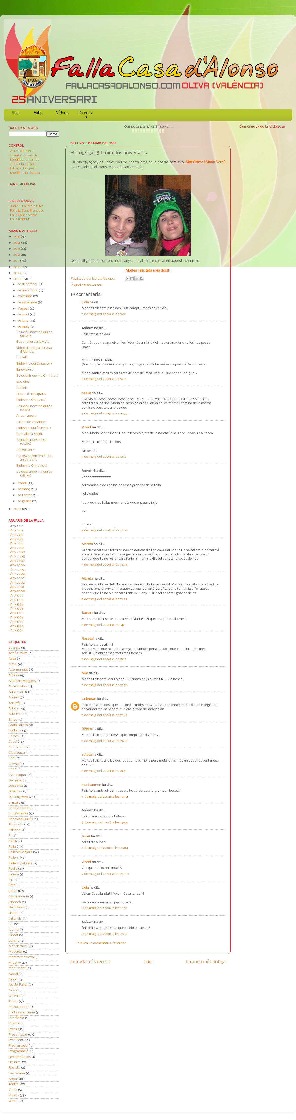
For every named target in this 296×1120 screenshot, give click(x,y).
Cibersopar (17, 753)
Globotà (15, 902)
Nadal (13, 974)
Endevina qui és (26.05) (34, 364)
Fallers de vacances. (31, 422)
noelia (86, 393)
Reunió (14, 1062)
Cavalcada (17, 747)
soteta (87, 755)
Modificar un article (25, 160)
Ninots (14, 979)
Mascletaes (18, 946)
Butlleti (21, 388)
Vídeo (13, 1090)
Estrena (14, 830)
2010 (17, 267)
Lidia (96, 279)
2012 (17, 255)
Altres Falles (18, 686)
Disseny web (18, 797)
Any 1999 (17, 596)
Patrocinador (19, 1007)
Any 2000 (17, 591)
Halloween (17, 907)
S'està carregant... (23, 189)
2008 (17, 279)
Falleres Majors (20, 852)
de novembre (27, 290)
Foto (12, 885)
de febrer (25, 495)
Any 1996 (17, 608)
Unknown (89, 699)
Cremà (14, 764)
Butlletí (21, 357)
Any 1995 (16, 613)
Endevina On (18, 813)
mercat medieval (22, 957)
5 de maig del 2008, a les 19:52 (104, 741)
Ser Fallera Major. (29, 434)
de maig (23, 327)
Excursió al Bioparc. (31, 394)
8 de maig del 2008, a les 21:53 (104, 934)
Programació (18, 1051)
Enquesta (16, 824)
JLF (11, 924)
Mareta (87, 544)
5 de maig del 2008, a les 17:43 (104, 715)
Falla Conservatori (24, 215)
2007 (17, 509)
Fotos (39, 113)
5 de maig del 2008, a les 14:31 (104, 625)
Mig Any (15, 963)
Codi (12, 758)
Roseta (87, 639)
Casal (13, 742)
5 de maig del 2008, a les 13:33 (104, 565)
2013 (17, 249)
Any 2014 (17, 530)
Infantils (15, 919)
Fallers (14, 858)
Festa (13, 869)
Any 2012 (16, 539)
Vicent (86, 427)
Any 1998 (17, 600)
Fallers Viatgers (20, 863)
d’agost (23, 309)
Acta (12, 659)
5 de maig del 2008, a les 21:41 (104, 771)
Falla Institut (19, 219)
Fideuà (14, 874)
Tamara (87, 613)
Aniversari (94, 285)
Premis (14, 1029)
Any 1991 (16, 630)
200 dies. (23, 382)
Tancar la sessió (22, 164)
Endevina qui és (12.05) (33, 428)
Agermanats (18, 670)
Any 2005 (17, 569)
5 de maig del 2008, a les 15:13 (104, 659)
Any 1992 (16, 626)
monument (17, 968)
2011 (16, 261)
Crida (13, 769)
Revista (14, 1068)
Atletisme (16, 714)
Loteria (14, 941)
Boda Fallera (18, 725)
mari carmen (91, 785)
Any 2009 (17, 552)
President (16, 1040)
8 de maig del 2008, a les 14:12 (104, 908)
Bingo (13, 720)
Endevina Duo (19, 808)
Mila (85, 673)
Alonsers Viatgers (22, 681)
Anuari (14, 697)
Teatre (13, 1084)
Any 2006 (17, 565)
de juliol (23, 314)
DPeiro (87, 729)
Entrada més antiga (206, 961)
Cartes (14, 736)
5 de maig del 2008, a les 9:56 (104, 379)
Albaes (14, 675)
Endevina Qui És (21, 819)
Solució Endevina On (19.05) (37, 376)
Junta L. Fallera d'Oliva (27, 206)
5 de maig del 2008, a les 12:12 (104, 457)
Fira (11, 880)
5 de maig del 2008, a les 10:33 (105, 413)
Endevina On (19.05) (31, 400)
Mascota (15, 952)
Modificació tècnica (25, 173)
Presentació (18, 1035)
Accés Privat (18, 653)
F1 (10, 836)
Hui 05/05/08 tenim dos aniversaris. (34, 458)
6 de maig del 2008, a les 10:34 (105, 797)
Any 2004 (17, 574)
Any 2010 (17, 548)
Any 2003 (17, 578)
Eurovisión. (24, 370)
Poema (14, 1023)
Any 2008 (17, 556)
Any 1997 (16, 604)
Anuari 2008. (26, 416)
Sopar (13, 1079)
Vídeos (62, 113)
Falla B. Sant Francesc (27, 211)
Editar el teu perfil (23, 168)
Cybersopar (17, 775)
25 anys (14, 648)
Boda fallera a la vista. (33, 342)
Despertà (16, 786)
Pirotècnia (16, 1018)
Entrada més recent (90, 961)
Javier (86, 836)
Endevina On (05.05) (32, 466)
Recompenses (20, 1057)
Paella (13, 1001)
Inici (15, 113)
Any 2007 (17, 561)
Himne (13, 913)
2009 (17, 273)
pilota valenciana (22, 1012)
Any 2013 (16, 535)
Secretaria (17, 1073)
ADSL (13, 664)
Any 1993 (16, 622)
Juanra (14, 930)
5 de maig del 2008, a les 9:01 (104, 314)
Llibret (13, 935)
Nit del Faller (18, 985)
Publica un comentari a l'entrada (101, 943)
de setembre (27, 302)
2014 (17, 243)
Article (13, 708)
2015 (17, 236)
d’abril (22, 483)
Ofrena (14, 996)
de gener (24, 501)
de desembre (27, 284)
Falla (12, 847)
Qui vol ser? (25, 450)
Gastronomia (19, 896)
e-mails (14, 803)
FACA (13, 841)
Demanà (15, 780)
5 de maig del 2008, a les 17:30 (105, 685)
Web (12, 1101)
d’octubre (25, 296)
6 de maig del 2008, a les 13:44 (105, 822)
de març (24, 489)
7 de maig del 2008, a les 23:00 (105, 874)
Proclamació (18, 1046)
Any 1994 (17, 617)
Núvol (13, 990)
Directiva (85, 115)
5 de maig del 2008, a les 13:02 (105, 530)
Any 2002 (17, 583)
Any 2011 (16, 543)
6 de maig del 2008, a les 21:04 (105, 848)
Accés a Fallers (21, 151)
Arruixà (14, 703)
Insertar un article (24, 155)
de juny (23, 321)
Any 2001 (17, 587)
